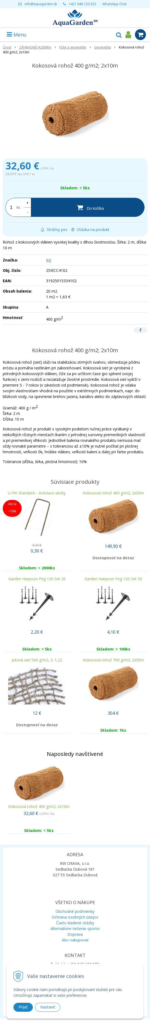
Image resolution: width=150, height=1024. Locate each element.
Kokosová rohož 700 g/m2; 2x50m (113, 660)
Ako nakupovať (75, 940)
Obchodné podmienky (75, 911)
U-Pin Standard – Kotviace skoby (37, 493)
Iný (48, 260)
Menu (17, 34)
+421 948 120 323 (82, 4)
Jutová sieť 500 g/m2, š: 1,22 (37, 660)
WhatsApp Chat (114, 4)
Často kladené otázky (75, 922)
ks (18, 207)
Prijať (23, 1007)
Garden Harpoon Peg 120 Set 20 (37, 578)
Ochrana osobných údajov (75, 917)
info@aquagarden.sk (41, 4)
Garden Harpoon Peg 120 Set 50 (113, 578)
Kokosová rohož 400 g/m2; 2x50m (113, 493)
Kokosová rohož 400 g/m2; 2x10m (39, 806)
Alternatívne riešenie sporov (75, 928)
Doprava (75, 934)
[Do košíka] (88, 207)
